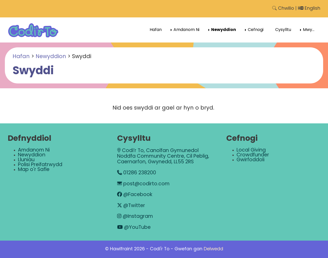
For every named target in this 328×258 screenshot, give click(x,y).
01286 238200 (136, 173)
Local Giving (251, 150)
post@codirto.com (143, 184)
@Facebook (134, 194)
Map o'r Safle (33, 169)
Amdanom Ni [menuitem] (186, 30)
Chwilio (283, 8)
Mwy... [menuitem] (308, 30)
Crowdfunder (253, 155)
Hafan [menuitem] (156, 30)
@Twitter (131, 205)
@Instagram (135, 216)
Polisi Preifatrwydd (40, 165)
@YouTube (134, 227)
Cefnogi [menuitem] (255, 30)
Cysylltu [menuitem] (283, 30)
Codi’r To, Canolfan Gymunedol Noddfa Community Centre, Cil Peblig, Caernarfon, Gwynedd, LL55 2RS (163, 156)
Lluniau (26, 160)
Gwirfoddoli (250, 160)
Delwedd (213, 249)
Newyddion (51, 56)
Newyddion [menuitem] (223, 30)
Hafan (21, 56)
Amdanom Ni (34, 150)
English (309, 8)
